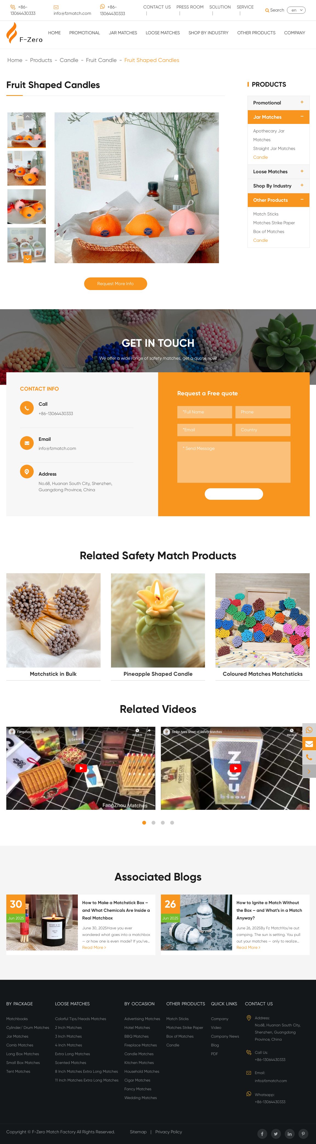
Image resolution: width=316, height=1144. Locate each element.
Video (216, 1027)
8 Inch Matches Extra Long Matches (86, 1071)
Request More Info (115, 283)
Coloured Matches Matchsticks (263, 674)
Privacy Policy (168, 1131)
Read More (94, 947)
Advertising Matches (142, 1019)
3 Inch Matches (68, 1036)
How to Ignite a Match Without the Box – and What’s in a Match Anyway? (269, 910)
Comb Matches (19, 1045)
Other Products (256, 32)
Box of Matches (268, 231)
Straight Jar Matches (274, 148)
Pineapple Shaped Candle (158, 674)
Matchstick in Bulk (53, 674)
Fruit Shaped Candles (151, 60)
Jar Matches (123, 32)
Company (294, 32)
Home (54, 32)
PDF (214, 1054)
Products (41, 60)
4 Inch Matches (68, 1045)
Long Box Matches (22, 1054)
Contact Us (259, 1003)
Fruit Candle (101, 60)
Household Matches (141, 1071)
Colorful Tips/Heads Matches (80, 1019)
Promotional (84, 32)
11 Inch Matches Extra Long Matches (86, 1080)
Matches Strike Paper (274, 222)
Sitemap (138, 1131)
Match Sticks (265, 214)
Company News (225, 1036)
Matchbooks (17, 1019)
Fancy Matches (137, 1089)
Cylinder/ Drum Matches (27, 1027)
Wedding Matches (140, 1097)
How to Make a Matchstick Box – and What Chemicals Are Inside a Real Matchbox (116, 910)
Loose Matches (163, 32)
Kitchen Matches (139, 1062)
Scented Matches (70, 1062)
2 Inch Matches (68, 1027)
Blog (215, 1045)
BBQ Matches (136, 1036)
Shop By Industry (209, 32)
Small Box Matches (23, 1062)
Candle (69, 60)
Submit (234, 494)
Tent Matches (18, 1071)
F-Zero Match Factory (54, 1131)
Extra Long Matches (72, 1054)
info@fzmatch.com (72, 13)
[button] (28, 116)
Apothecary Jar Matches (268, 135)
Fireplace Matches (140, 1045)
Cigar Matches (137, 1080)
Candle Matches (138, 1054)
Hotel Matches (137, 1027)
